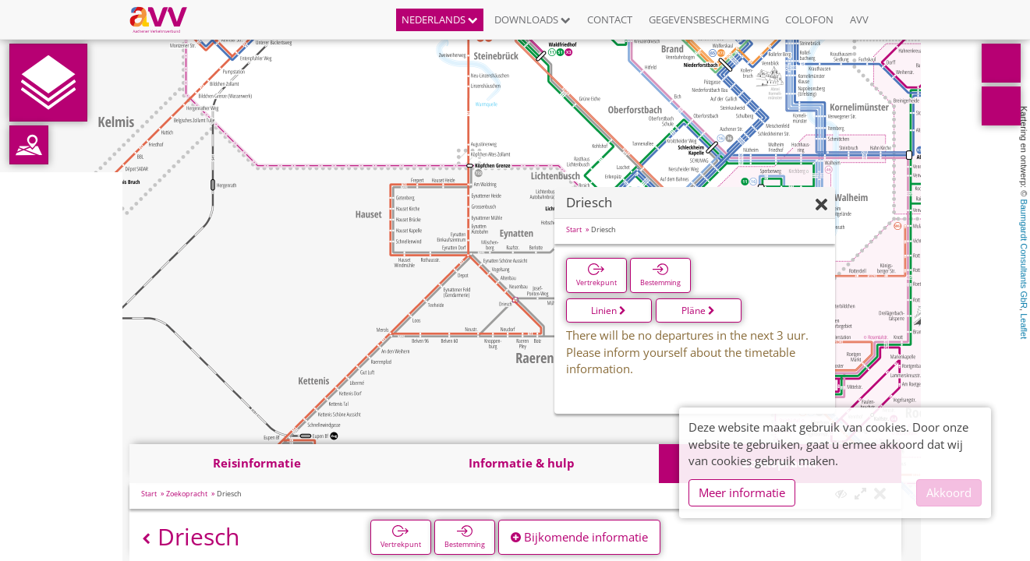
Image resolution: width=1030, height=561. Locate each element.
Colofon (809, 19)
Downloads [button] (532, 19)
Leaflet (1023, 326)
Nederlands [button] (440, 19)
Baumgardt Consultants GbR (1023, 254)
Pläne (698, 310)
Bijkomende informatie (579, 537)
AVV (859, 19)
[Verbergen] (821, 205)
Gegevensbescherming (709, 19)
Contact (609, 19)
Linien (608, 310)
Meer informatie (742, 492)
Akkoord (949, 492)
